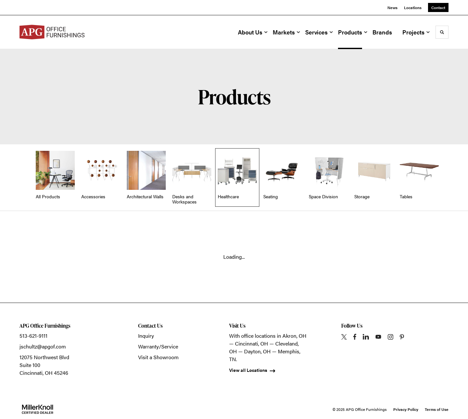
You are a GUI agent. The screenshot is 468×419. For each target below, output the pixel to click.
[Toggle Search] (442, 32)
